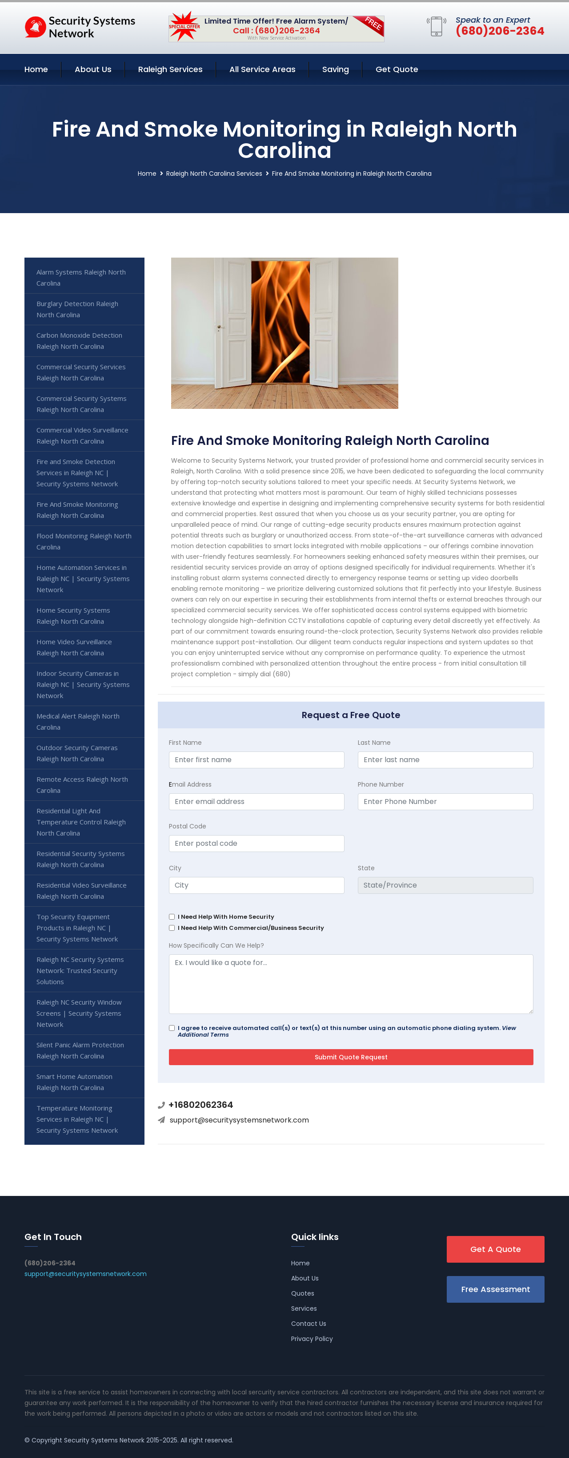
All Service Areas (262, 69)
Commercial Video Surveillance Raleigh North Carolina (82, 435)
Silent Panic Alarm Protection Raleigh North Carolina (80, 1050)
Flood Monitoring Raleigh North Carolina (84, 541)
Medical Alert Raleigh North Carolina (78, 721)
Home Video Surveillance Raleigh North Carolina (74, 647)
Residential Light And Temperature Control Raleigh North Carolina (81, 821)
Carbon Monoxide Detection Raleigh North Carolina (79, 341)
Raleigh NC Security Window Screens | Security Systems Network (79, 1013)
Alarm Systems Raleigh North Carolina (81, 277)
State (366, 868)
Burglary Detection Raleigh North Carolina (77, 309)
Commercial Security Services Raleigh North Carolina (81, 372)
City (175, 868)
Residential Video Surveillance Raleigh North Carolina (81, 890)
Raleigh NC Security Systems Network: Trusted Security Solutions (80, 970)
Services (304, 1308)
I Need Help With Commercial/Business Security (251, 928)
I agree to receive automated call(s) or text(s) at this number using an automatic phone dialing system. (347, 1031)
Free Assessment (495, 1289)
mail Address (190, 784)
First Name (185, 742)
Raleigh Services (170, 69)
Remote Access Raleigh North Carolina (82, 785)
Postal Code (187, 826)
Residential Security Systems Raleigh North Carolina (80, 859)
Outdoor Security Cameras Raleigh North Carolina (77, 753)
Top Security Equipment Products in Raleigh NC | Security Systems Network (77, 927)
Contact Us (308, 1323)
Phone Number (381, 784)
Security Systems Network (104, 1440)
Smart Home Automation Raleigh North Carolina (74, 1082)
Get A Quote (495, 1249)
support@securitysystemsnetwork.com (239, 1120)
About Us (93, 69)
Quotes (302, 1293)
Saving (335, 69)
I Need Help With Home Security (226, 916)
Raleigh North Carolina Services (214, 173)
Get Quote (397, 69)
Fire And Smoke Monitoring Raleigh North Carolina (77, 510)
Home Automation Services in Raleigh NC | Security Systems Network (83, 578)
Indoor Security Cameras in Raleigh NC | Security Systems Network (83, 684)
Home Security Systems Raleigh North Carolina (73, 616)
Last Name (374, 742)
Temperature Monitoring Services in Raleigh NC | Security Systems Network (77, 1119)
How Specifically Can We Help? (216, 945)
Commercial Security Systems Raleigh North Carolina (81, 404)
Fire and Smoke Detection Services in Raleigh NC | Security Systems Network (77, 472)
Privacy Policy (312, 1338)
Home (36, 69)
